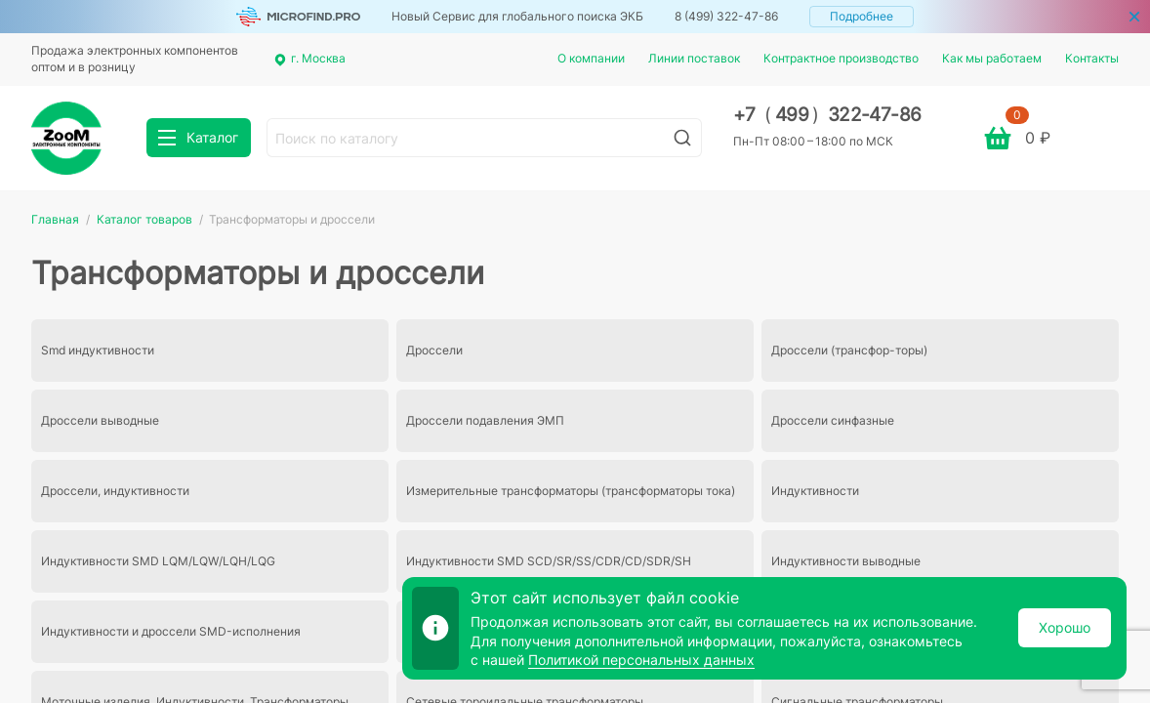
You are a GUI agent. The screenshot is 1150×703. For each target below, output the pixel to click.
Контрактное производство (841, 58)
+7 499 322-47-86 (827, 114)
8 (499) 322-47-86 (726, 16)
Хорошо (1064, 627)
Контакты (1092, 58)
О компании (591, 58)
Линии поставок (694, 58)
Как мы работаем (992, 58)
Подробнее (861, 16)
